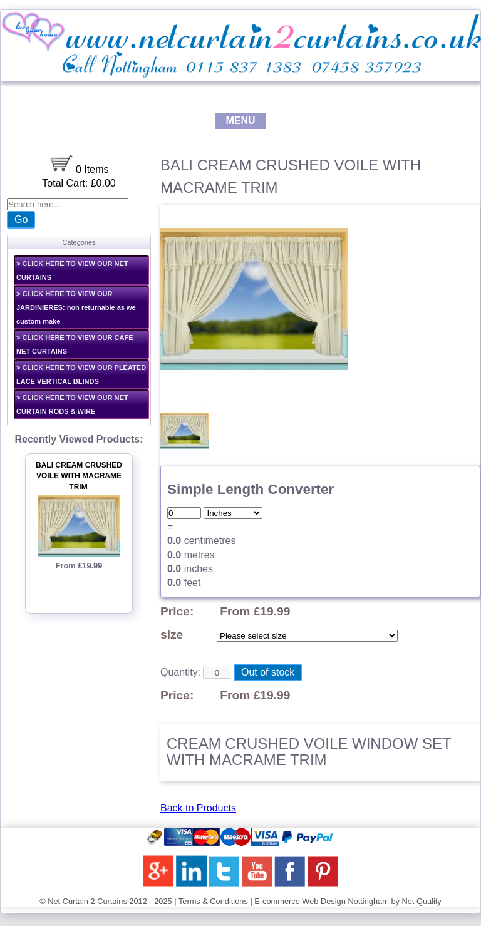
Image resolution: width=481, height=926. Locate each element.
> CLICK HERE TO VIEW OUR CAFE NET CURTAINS (74, 344)
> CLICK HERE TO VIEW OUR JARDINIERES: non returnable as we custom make (76, 307)
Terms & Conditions (213, 901)
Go (21, 219)
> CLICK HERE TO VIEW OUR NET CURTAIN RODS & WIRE (72, 404)
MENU (240, 120)
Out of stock (267, 672)
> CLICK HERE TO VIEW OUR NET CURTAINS (72, 270)
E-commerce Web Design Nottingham (321, 901)
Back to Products (198, 808)
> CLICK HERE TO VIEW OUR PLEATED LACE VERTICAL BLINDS (81, 374)
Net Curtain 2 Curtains (87, 901)
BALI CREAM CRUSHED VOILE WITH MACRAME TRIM (79, 476)
